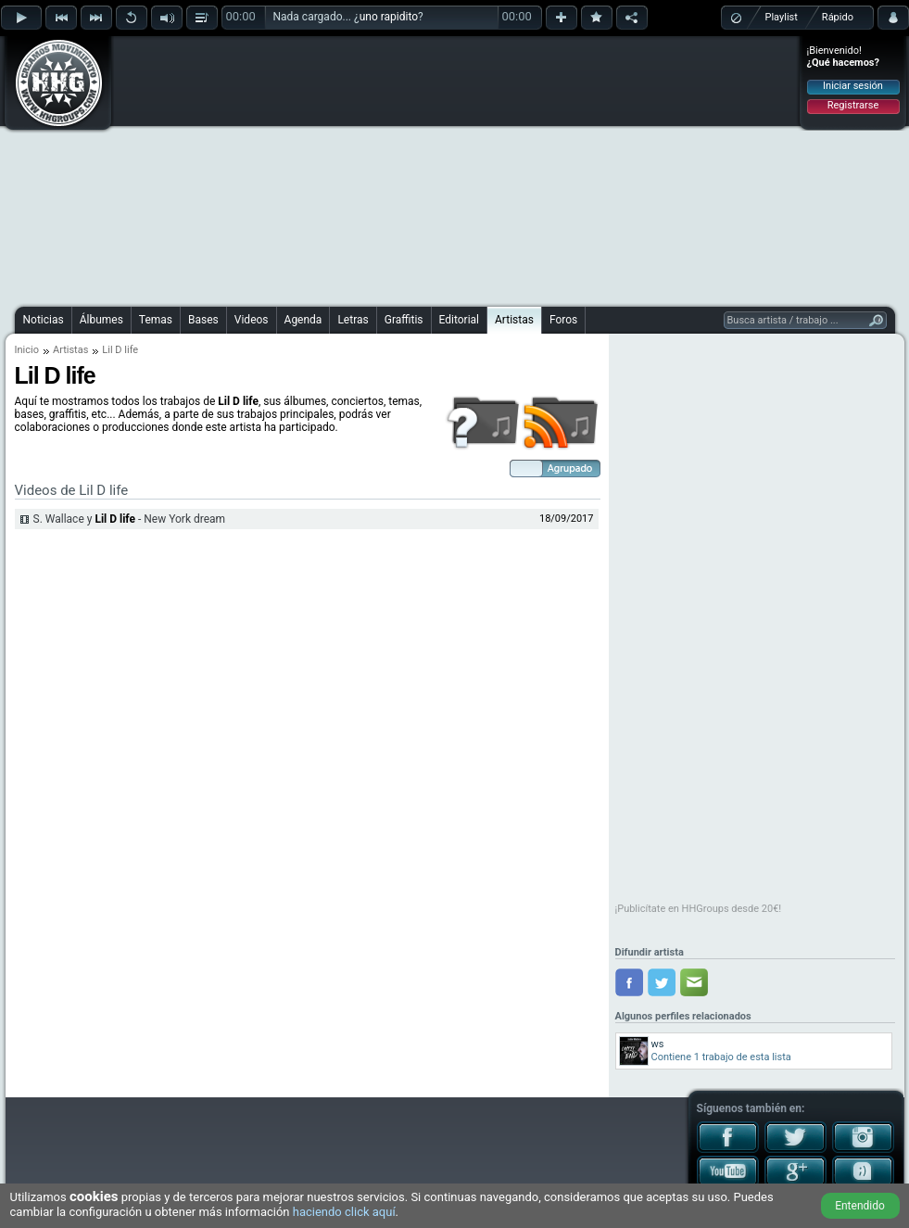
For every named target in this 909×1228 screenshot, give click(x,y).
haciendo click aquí (344, 1212)
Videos (251, 319)
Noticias (43, 319)
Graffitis (404, 319)
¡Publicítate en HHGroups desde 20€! (698, 909)
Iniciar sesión (853, 86)
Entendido (860, 1205)
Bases (203, 319)
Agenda (303, 319)
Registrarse (852, 105)
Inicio (27, 350)
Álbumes (101, 319)
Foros (563, 319)
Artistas (514, 319)
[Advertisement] (438, 168)
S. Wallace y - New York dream (129, 519)
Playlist (781, 17)
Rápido (837, 17)
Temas (155, 319)
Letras (352, 319)
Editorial (459, 319)
